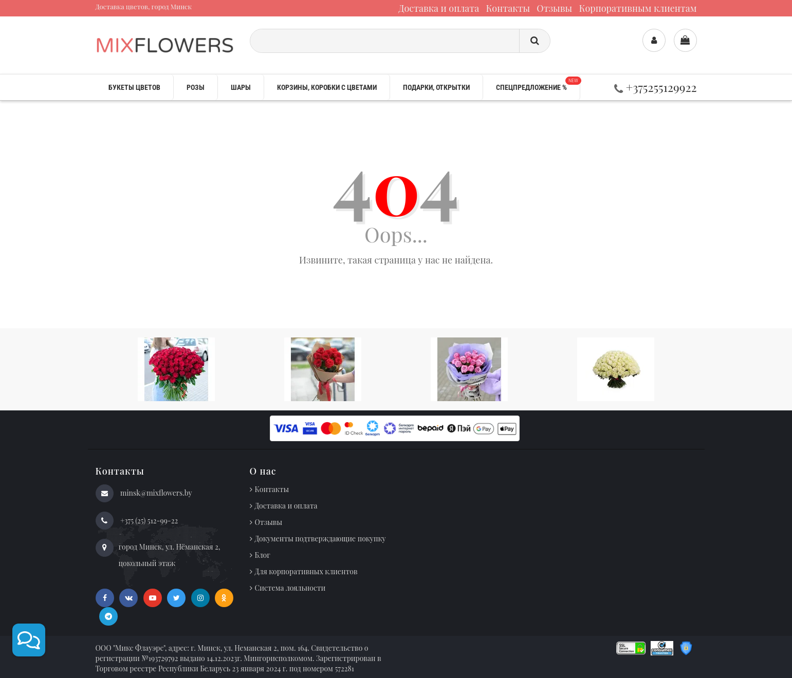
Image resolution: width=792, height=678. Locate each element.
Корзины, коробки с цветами (327, 87)
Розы (196, 87)
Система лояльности (290, 588)
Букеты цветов (134, 87)
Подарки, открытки (436, 87)
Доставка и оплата (438, 8)
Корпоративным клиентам (637, 8)
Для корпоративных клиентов (306, 571)
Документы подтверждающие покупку (320, 538)
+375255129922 (655, 87)
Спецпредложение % (538, 84)
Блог (262, 555)
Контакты (508, 8)
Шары (241, 87)
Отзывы (554, 8)
